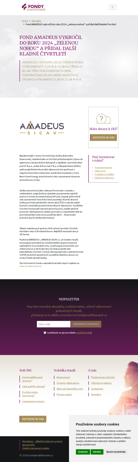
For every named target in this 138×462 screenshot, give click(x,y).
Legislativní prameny (33, 401)
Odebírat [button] (86, 324)
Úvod (25, 20)
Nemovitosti (63, 377)
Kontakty (96, 394)
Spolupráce (97, 388)
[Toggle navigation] (112, 7)
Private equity (64, 394)
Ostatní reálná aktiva (68, 383)
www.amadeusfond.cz (30, 266)
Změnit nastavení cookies (35, 448)
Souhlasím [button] (83, 452)
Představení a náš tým (103, 377)
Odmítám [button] (97, 452)
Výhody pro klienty (101, 383)
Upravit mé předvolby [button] (115, 452)
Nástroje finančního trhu (70, 388)
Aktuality (36, 20)
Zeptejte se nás (103, 137)
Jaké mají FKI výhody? (33, 386)
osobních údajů (84, 332)
